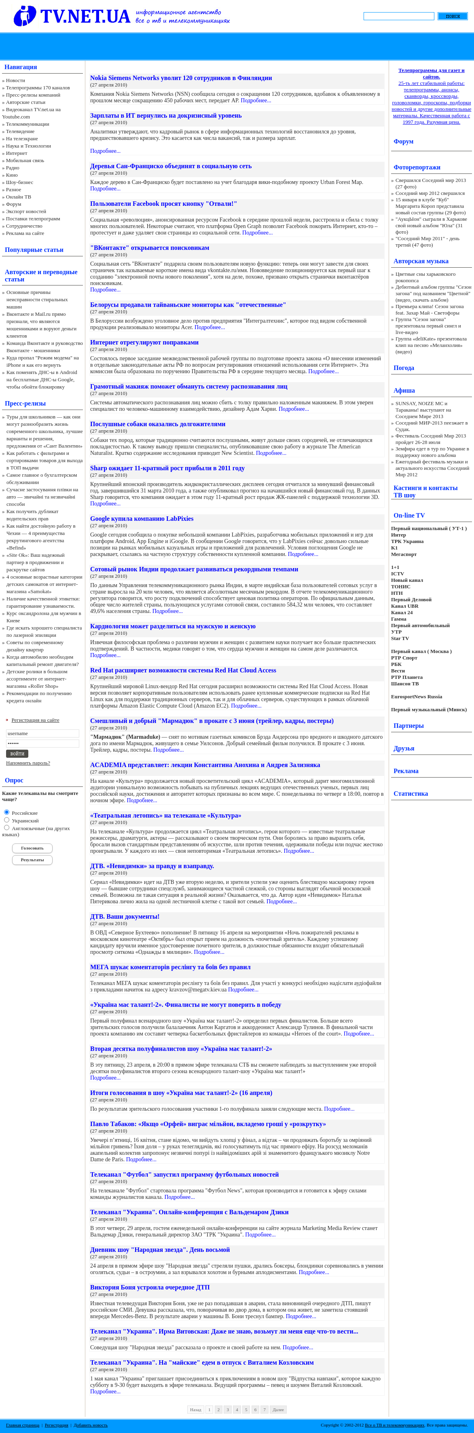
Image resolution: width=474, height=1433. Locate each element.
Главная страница (22, 1424)
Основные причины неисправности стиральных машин (37, 299)
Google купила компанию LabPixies (141, 518)
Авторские (20, 271)
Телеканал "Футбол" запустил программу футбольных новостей (184, 1174)
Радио (12, 168)
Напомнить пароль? (28, 763)
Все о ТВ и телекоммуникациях (394, 1424)
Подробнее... (256, 100)
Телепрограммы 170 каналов (38, 88)
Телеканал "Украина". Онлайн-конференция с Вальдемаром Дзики (189, 1212)
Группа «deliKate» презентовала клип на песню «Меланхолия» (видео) (431, 345)
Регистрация (56, 1424)
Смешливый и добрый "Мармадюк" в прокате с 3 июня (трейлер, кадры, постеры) (212, 720)
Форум (13, 204)
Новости (15, 80)
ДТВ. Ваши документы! (125, 916)
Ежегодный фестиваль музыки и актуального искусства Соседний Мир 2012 (432, 468)
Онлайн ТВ (18, 197)
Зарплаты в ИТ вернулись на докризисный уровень (166, 115)
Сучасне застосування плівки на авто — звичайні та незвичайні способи (42, 496)
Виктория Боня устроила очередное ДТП (150, 1287)
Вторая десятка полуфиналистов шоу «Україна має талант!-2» (181, 1048)
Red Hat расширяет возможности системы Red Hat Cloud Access (183, 670)
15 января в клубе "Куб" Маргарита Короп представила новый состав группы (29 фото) (431, 206)
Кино (12, 175)
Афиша (404, 390)
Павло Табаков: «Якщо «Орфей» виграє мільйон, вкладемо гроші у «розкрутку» (208, 1123)
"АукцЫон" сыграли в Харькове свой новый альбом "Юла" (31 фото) (431, 225)
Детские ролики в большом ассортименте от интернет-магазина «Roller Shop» (37, 678)
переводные (60, 271)
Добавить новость (91, 1424)
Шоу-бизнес (19, 182)
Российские (24, 813)
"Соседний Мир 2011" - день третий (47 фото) (427, 241)
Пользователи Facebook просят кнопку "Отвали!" (163, 203)
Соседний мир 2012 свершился (430, 193)
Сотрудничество (24, 226)
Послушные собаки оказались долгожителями (158, 424)
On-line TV (409, 515)
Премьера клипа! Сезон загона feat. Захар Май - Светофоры (430, 309)
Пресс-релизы (25, 403)
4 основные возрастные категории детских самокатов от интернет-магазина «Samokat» (44, 584)
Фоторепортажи (417, 167)
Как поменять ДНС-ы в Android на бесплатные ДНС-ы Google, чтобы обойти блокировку (41, 379)
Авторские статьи (25, 102)
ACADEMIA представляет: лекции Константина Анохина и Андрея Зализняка (205, 764)
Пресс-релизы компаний (33, 95)
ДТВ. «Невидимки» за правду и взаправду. (152, 865)
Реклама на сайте (25, 233)
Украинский (25, 821)
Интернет (17, 153)
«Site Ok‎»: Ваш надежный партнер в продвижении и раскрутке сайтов (35, 562)
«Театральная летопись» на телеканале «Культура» (165, 815)
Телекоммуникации (27, 124)
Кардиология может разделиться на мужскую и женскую (173, 626)
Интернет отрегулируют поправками (144, 342)
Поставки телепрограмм (33, 219)
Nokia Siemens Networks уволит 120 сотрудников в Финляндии (181, 77)
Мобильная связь (25, 160)
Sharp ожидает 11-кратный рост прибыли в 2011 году (167, 468)
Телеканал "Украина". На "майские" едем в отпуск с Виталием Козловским (202, 1362)
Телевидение (20, 131)
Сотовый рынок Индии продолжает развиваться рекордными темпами (194, 569)
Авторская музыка (421, 261)
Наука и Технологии (28, 146)
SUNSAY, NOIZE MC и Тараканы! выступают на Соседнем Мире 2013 (423, 409)
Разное (13, 189)
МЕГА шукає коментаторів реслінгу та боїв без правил (170, 967)
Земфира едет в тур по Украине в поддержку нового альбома (432, 452)
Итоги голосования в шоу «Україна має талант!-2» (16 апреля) (181, 1092)
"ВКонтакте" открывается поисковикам (149, 247)
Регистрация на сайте (35, 720)
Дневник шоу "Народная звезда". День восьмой (160, 1249)
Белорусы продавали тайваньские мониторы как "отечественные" (188, 304)
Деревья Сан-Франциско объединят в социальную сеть (171, 166)
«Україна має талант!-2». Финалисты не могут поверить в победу (185, 1004)
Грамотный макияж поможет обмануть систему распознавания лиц (189, 386)
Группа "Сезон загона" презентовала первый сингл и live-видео (428, 325)
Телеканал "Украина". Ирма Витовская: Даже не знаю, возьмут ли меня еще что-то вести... (224, 1331)
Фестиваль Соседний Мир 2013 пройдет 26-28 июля (431, 439)
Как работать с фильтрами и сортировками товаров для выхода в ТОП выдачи (44, 460)
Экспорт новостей (26, 211)
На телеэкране (22, 138)
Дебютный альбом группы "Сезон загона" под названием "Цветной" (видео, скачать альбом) (434, 293)
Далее (278, 1409)
